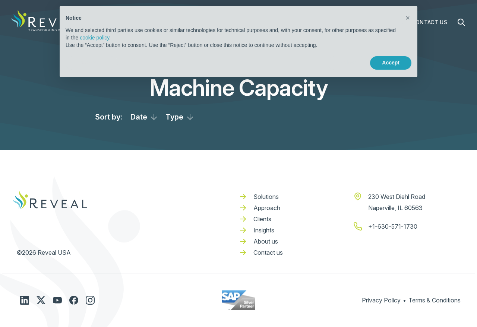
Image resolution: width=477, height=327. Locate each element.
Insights (263, 230)
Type (174, 116)
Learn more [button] (92, 63)
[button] (408, 18)
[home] (48, 20)
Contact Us (430, 22)
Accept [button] (390, 63)
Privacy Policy (381, 300)
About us (265, 241)
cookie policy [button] (94, 38)
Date (138, 116)
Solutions (266, 196)
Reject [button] (347, 63)
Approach (266, 208)
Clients (262, 219)
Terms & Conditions (434, 300)
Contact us (268, 252)
